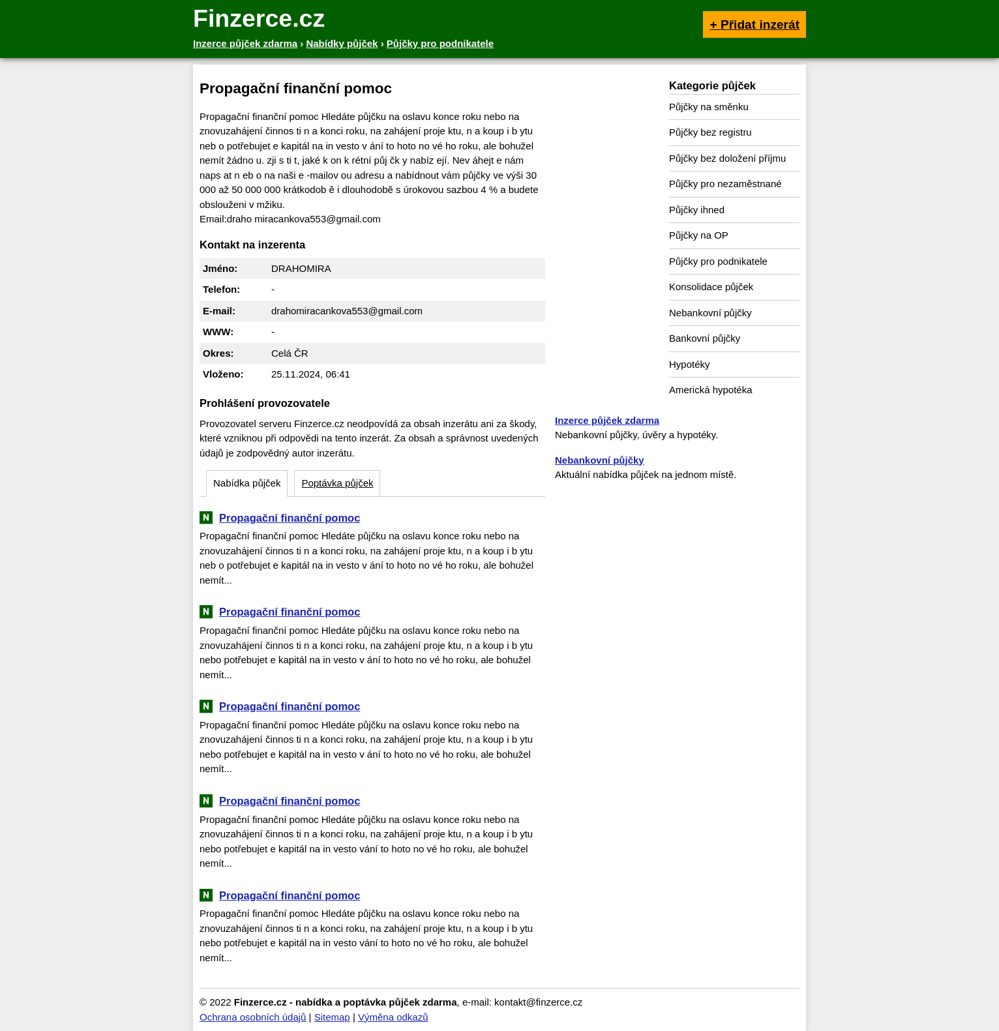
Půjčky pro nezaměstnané (725, 183)
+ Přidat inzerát (754, 24)
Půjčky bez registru (710, 132)
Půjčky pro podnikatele (718, 261)
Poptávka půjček (337, 482)
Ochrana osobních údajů (253, 1017)
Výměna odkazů (393, 1017)
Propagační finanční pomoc (289, 518)
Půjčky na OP (698, 235)
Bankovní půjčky (704, 338)
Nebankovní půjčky (710, 312)
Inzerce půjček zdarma (607, 420)
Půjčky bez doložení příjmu (727, 158)
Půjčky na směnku (709, 106)
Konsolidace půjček (711, 286)
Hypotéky (689, 364)
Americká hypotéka (711, 389)
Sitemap (332, 1017)
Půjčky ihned (696, 209)
